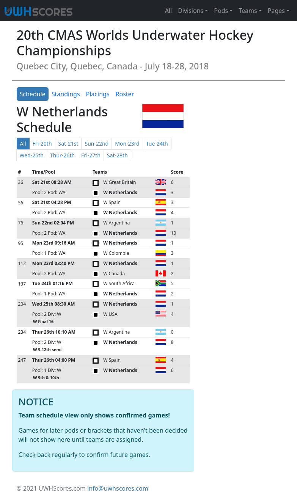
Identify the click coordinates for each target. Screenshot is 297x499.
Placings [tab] (98, 94)
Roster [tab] (125, 94)
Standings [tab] (66, 94)
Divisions (190, 10)
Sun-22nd (96, 143)
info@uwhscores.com (117, 488)
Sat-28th (117, 155)
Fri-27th (91, 155)
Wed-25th (32, 155)
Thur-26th (62, 155)
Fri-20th (42, 143)
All (168, 10)
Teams (248, 10)
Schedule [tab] (33, 94)
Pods (221, 10)
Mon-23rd (127, 143)
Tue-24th (157, 143)
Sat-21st (68, 143)
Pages (276, 10)
